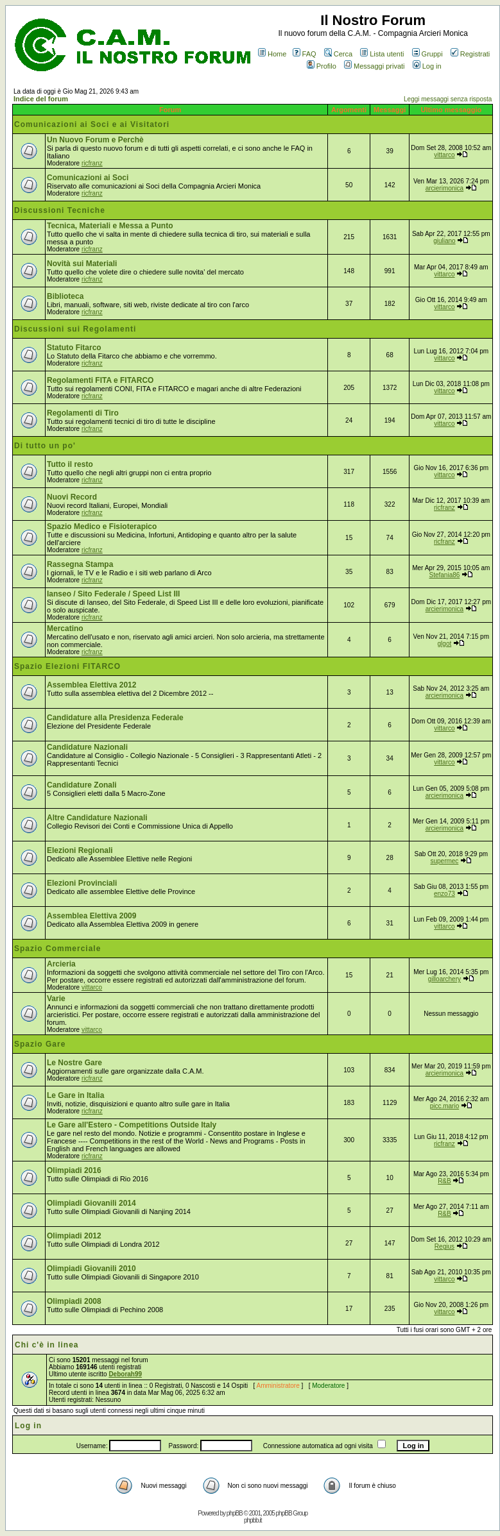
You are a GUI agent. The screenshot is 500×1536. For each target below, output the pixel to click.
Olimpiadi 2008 (74, 1301)
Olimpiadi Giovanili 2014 (91, 1203)
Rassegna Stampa (80, 564)
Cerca (338, 54)
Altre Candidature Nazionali (97, 817)
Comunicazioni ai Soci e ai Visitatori (91, 124)
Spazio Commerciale (57, 948)
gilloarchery (444, 979)
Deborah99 (125, 1374)
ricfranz (92, 163)
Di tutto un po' (45, 445)
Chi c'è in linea (47, 1344)
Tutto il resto (70, 464)
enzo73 (444, 893)
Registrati (470, 54)
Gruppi (427, 54)
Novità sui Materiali (82, 263)
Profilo (321, 66)
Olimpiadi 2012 (74, 1235)
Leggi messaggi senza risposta (448, 99)
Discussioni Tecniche (59, 210)
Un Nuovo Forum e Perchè (95, 139)
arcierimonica (444, 188)
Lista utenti (382, 54)
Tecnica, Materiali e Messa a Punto (110, 225)
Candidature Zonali (82, 785)
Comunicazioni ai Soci (87, 177)
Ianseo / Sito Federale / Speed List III (113, 593)
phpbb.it (253, 1520)
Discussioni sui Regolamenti (75, 329)
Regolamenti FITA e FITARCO (100, 380)
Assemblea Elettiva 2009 (91, 915)
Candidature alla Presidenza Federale (115, 717)
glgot (445, 643)
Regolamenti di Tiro (83, 413)
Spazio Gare (39, 1044)
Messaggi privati (374, 66)
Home (272, 54)
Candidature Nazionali (87, 747)
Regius (444, 1246)
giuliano (444, 240)
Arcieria (61, 963)
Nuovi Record (72, 497)
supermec (444, 861)
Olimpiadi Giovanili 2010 (91, 1268)
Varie (56, 998)
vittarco (444, 154)
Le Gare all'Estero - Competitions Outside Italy (131, 1124)
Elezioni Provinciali (82, 883)
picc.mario (445, 1106)
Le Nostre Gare (74, 1062)
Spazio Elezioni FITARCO (67, 666)
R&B (444, 1181)
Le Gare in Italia (75, 1095)
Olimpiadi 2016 (74, 1170)
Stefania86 (444, 574)
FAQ (304, 54)
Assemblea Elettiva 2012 (91, 684)
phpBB (235, 1513)
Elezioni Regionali (80, 850)
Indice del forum (40, 99)
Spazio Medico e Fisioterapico (102, 526)
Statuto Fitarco (74, 347)
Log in (427, 66)
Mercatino (65, 628)
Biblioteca (65, 296)
